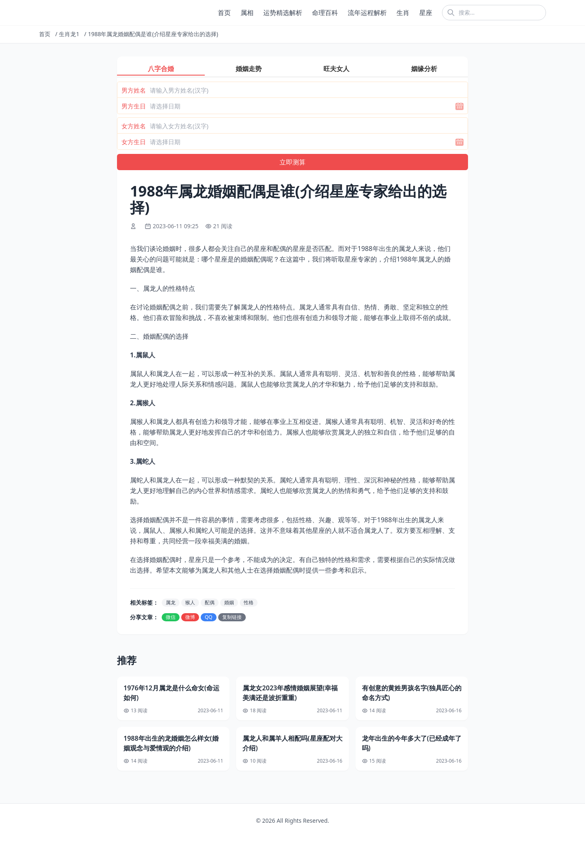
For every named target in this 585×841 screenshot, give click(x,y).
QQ (208, 617)
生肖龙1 (69, 34)
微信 (171, 617)
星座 (425, 12)
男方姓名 (133, 90)
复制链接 (232, 617)
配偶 (209, 602)
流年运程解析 (367, 12)
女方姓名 (133, 126)
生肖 (403, 12)
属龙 (171, 602)
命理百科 (325, 12)
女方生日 (133, 142)
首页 (224, 12)
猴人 (190, 602)
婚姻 (229, 602)
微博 (190, 617)
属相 (247, 12)
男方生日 (133, 106)
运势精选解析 (282, 12)
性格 (249, 602)
